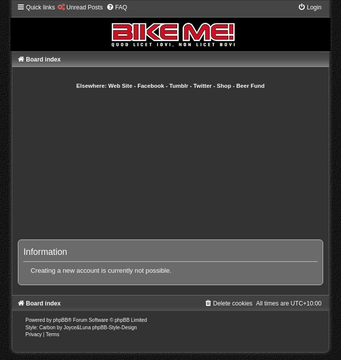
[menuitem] (80, 7)
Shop (224, 86)
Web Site (120, 86)
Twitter (203, 86)
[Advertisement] (180, 164)
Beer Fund (250, 86)
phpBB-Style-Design (114, 327)
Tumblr (178, 86)
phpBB (60, 320)
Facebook (150, 86)
